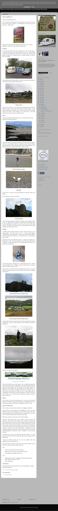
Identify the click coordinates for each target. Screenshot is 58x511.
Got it (33, 7)
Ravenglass (40, 178)
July (42, 115)
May (42, 118)
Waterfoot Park (41, 180)
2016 (41, 97)
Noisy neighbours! (44, 109)
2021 (41, 88)
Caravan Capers (41, 166)
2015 (41, 99)
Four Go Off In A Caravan (43, 167)
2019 (41, 91)
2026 (41, 79)
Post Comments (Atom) (13, 502)
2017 (41, 95)
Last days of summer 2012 (46, 111)
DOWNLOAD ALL (22, 381)
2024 (41, 82)
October (42, 105)
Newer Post (5, 499)
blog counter (39, 185)
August (42, 113)
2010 (41, 126)
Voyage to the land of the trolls (44, 133)
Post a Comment (7, 474)
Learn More (27, 7)
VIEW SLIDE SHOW (15, 381)
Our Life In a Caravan (42, 169)
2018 (41, 93)
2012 (41, 104)
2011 (41, 124)
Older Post (32, 499)
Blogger (36, 507)
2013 (41, 102)
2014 (41, 100)
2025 (41, 81)
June (42, 116)
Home (19, 499)
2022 (41, 86)
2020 (41, 90)
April (42, 120)
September (43, 107)
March (42, 122)
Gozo (39, 131)
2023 (41, 84)
